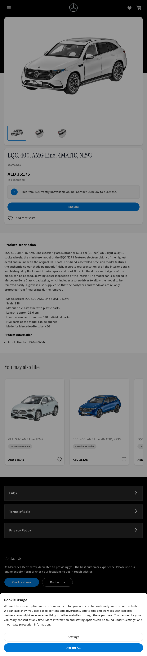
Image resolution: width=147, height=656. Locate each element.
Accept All (73, 648)
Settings (73, 637)
